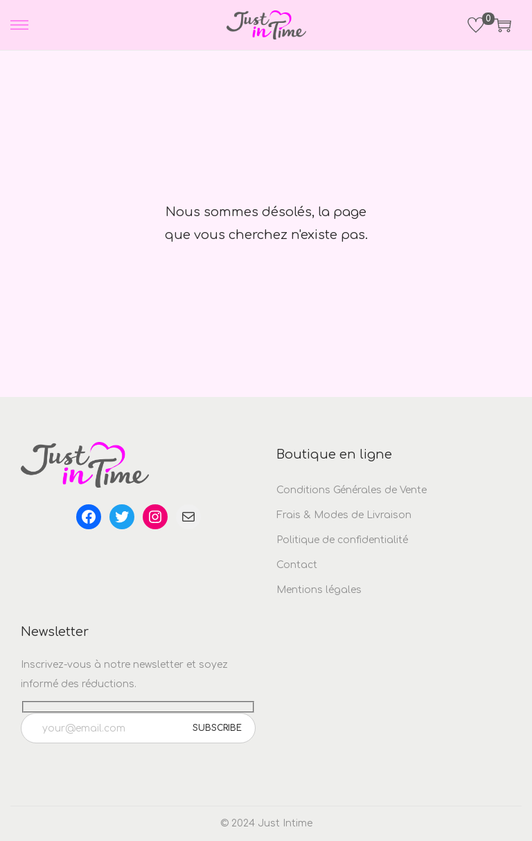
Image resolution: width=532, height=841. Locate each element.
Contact (296, 565)
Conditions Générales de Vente (351, 490)
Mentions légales (319, 590)
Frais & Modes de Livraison (343, 515)
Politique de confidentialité (342, 540)
